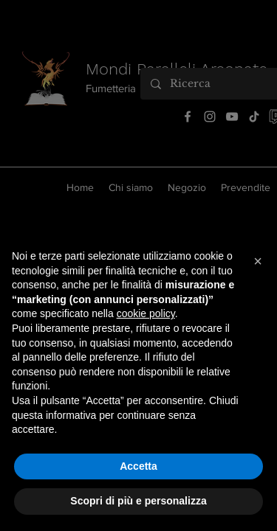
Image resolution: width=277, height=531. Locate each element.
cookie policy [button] (146, 313)
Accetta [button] (138, 466)
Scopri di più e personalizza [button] (138, 501)
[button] (258, 261)
